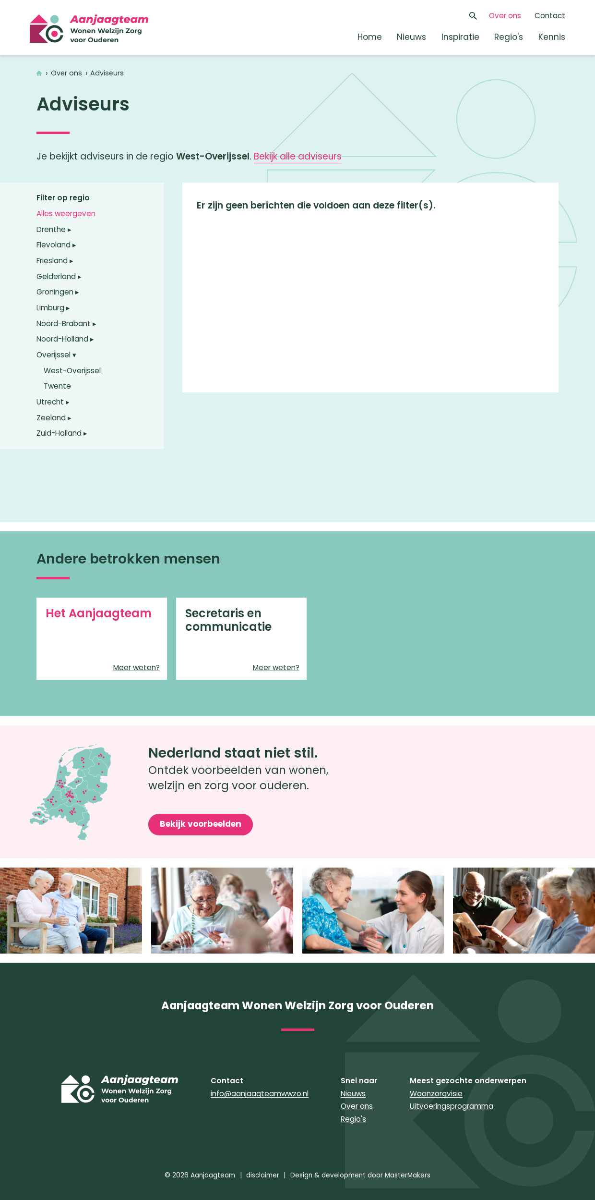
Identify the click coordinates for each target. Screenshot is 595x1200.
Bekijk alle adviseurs (298, 156)
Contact (550, 16)
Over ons (505, 16)
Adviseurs (107, 73)
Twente (57, 386)
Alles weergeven (65, 213)
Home (369, 37)
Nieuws (411, 37)
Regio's (508, 37)
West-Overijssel (72, 371)
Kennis (551, 37)
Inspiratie (460, 37)
